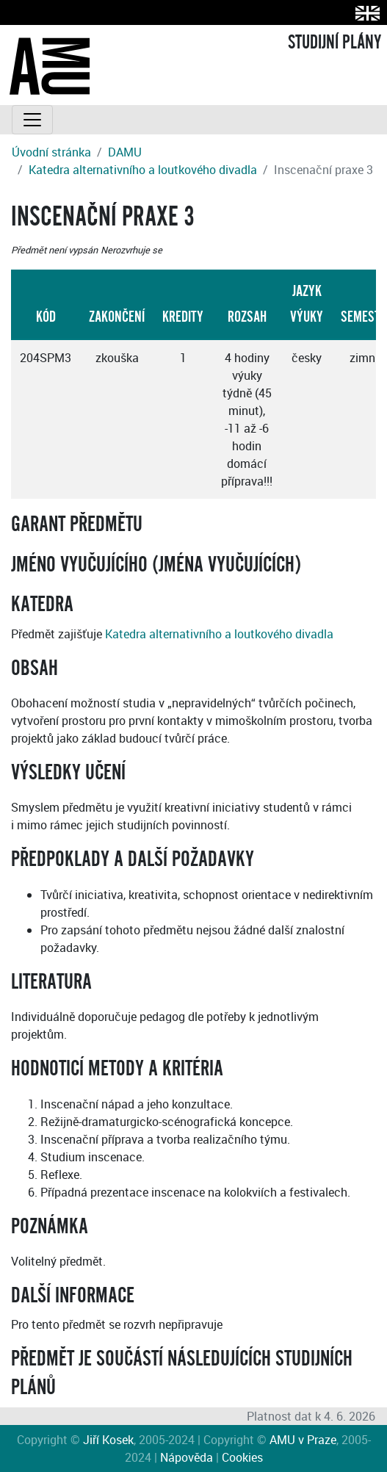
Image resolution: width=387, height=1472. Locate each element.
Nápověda (186, 1457)
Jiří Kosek (108, 1440)
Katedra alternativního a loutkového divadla (143, 170)
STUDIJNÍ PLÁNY (334, 42)
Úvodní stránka (51, 152)
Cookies (242, 1457)
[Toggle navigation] (32, 119)
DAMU (125, 152)
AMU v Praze (303, 1440)
